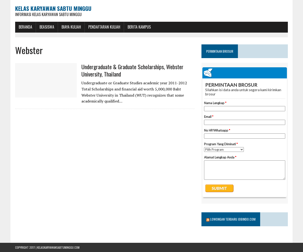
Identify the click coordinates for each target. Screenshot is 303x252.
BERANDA (25, 27)
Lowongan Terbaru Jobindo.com (232, 219)
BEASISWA (47, 27)
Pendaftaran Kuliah (104, 27)
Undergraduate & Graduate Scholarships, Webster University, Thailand (132, 70)
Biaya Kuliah (71, 27)
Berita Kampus (139, 27)
